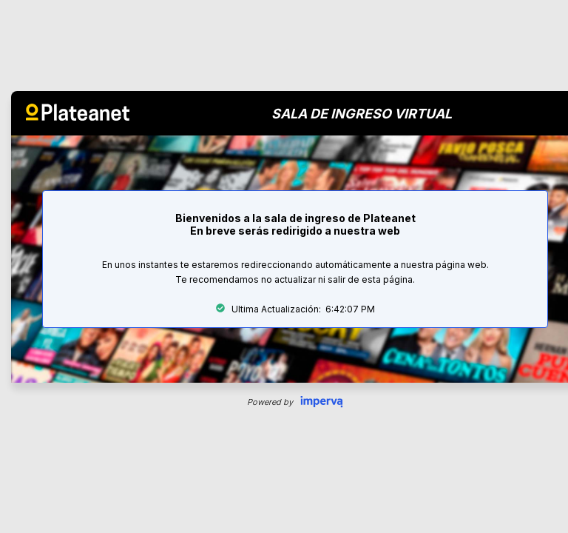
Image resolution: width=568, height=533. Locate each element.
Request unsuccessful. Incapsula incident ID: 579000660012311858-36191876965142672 (284, 266)
